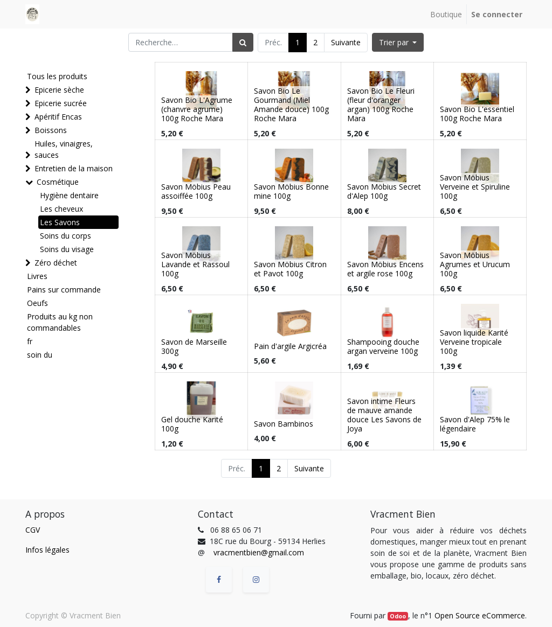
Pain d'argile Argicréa (290, 346)
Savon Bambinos (283, 424)
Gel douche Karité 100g (192, 424)
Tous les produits (57, 76)
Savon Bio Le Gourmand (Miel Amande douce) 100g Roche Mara (291, 104)
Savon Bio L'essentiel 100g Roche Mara (477, 113)
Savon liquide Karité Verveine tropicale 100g (474, 342)
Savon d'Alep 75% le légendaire (475, 424)
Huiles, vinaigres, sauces (63, 149)
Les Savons (60, 222)
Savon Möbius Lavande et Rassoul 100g (195, 264)
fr (29, 341)
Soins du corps (65, 236)
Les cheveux (61, 209)
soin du (39, 355)
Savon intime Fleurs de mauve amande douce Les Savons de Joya (384, 414)
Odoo (398, 616)
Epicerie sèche (59, 90)
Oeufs (37, 303)
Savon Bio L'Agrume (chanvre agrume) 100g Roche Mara (196, 109)
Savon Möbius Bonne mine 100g (291, 191)
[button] (398, 42)
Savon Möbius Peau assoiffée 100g (196, 191)
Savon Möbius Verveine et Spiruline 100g (475, 186)
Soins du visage (67, 249)
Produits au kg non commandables (60, 322)
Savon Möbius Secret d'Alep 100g (384, 191)
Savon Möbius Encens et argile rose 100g (385, 268)
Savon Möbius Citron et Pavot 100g (290, 268)
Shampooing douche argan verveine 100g (383, 346)
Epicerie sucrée (60, 103)
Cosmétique (58, 182)
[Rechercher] (242, 42)
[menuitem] (446, 14)
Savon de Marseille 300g (194, 346)
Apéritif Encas (58, 117)
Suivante (346, 42)
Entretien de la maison (73, 168)
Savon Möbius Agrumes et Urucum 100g (475, 264)
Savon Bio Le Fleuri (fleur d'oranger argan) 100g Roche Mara (381, 104)
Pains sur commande (64, 289)
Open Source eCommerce (479, 615)
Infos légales (47, 550)
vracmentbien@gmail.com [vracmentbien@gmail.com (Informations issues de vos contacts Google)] (258, 552)
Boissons (50, 130)
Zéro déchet (55, 262)
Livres (37, 276)
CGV (32, 530)
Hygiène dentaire (69, 195)
